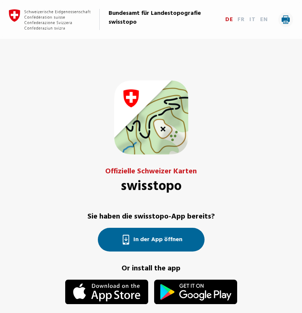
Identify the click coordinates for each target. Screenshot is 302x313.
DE (229, 19)
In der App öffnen (151, 240)
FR (241, 19)
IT (252, 19)
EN (264, 19)
